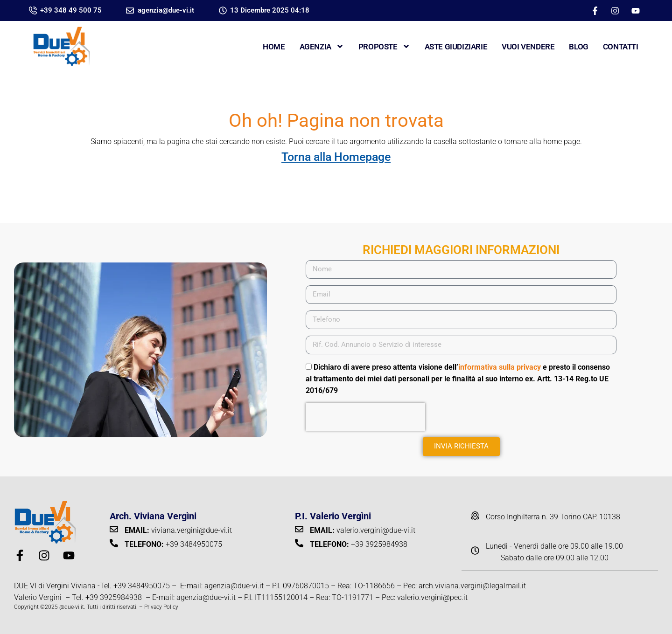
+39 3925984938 (114, 597)
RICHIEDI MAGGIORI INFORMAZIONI (461, 250)
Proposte (384, 46)
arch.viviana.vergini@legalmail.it (472, 585)
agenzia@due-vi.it (234, 585)
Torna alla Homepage (336, 157)
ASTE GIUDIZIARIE (456, 46)
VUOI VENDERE (528, 46)
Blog (578, 46)
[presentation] (365, 417)
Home (274, 46)
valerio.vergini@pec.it (432, 597)
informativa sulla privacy (499, 367)
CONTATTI (620, 46)
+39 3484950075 (141, 585)
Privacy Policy (161, 607)
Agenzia (322, 46)
